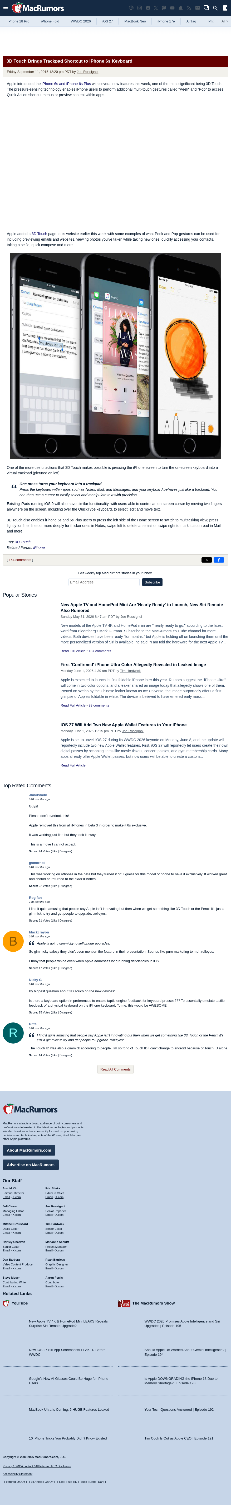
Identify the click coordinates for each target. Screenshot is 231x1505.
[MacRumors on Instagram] (139, 8)
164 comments (20, 560)
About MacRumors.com (29, 1149)
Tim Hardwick (130, 671)
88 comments (99, 705)
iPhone (39, 547)
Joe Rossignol (88, 72)
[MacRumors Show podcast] (131, 8)
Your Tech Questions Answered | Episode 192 (179, 1409)
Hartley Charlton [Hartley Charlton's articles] (14, 1241)
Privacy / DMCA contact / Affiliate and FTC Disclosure (37, 1466)
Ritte (33, 1024)
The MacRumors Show (153, 1302)
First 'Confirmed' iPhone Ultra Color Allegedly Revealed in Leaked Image (138, 664)
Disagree (65, 851)
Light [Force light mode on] (92, 1481)
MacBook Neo (135, 21)
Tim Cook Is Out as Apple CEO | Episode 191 (179, 1437)
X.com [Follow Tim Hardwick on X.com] (59, 1231)
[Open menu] (6, 8)
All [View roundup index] (225, 21)
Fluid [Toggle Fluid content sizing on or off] (60, 1481)
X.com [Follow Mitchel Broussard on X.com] (17, 1231)
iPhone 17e (166, 21)
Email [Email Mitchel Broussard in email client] (6, 1231)
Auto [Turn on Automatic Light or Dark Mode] (84, 1481)
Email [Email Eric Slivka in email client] (49, 1196)
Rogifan (35, 898)
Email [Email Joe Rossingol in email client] (49, 1214)
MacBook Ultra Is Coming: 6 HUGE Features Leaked (69, 1409)
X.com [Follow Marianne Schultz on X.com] (59, 1249)
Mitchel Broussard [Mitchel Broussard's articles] (15, 1223)
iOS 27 (107, 21)
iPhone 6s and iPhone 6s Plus (66, 84)
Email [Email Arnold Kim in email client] (6, 1196)
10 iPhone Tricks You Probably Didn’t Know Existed (68, 1437)
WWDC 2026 (81, 21)
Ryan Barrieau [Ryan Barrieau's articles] (55, 1258)
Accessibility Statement (17, 1473)
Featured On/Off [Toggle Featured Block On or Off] (14, 1481)
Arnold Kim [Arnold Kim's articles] (10, 1187)
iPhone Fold (50, 21)
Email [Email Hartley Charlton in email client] (6, 1249)
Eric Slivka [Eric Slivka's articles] (53, 1187)
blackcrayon (39, 932)
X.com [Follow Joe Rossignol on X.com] (59, 1214)
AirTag (191, 21)
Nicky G (35, 980)
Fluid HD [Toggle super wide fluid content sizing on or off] (71, 1481)
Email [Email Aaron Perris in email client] (49, 1285)
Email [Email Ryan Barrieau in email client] (49, 1267)
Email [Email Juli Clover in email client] (6, 1214)
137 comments (100, 651)
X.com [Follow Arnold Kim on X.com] (17, 1196)
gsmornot (37, 863)
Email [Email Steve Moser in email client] (6, 1285)
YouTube (20, 1302)
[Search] (217, 8)
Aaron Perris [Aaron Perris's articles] (54, 1276)
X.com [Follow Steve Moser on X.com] (17, 1285)
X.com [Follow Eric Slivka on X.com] (59, 1196)
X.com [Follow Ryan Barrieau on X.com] (59, 1267)
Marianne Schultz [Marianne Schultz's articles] (57, 1241)
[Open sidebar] (225, 8)
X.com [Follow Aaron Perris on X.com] (59, 1285)
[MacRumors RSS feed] (189, 8)
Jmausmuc (38, 795)
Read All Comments (115, 1069)
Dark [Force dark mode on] (101, 1481)
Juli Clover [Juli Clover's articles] (10, 1205)
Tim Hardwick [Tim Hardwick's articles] (55, 1223)
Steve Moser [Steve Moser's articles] (11, 1276)
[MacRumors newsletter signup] (197, 8)
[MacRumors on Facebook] (148, 8)
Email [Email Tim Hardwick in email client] (49, 1231)
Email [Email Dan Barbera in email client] (6, 1267)
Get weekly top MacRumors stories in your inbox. (115, 573)
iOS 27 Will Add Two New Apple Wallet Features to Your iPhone (127, 724)
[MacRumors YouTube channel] (172, 8)
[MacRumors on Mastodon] (163, 8)
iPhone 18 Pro (18, 21)
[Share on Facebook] (219, 560)
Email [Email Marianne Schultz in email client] (49, 1249)
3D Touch (39, 234)
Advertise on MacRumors (31, 1164)
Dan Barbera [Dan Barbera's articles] (11, 1258)
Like (54, 851)
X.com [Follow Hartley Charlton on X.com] (17, 1249)
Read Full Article (73, 651)
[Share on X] (206, 560)
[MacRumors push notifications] (180, 8)
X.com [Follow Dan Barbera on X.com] (17, 1267)
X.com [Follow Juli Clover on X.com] (17, 1214)
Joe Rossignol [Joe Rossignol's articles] (55, 1205)
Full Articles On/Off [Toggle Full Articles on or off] (41, 1481)
